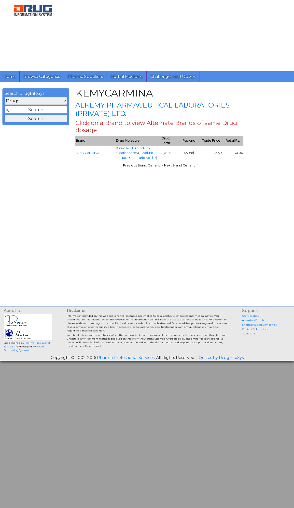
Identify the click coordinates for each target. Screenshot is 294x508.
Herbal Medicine (127, 76)
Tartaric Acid (143, 158)
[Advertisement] (178, 34)
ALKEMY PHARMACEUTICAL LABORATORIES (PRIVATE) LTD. (152, 109)
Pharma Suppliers (85, 76)
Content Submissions (255, 329)
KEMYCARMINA (87, 153)
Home (10, 76)
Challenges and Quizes (173, 76)
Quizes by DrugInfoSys (221, 357)
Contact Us (248, 333)
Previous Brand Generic (142, 165)
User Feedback (251, 315)
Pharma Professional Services (125, 357)
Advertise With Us (253, 320)
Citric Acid (125, 148)
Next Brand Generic (180, 165)
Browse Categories (41, 76)
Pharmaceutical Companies (259, 324)
